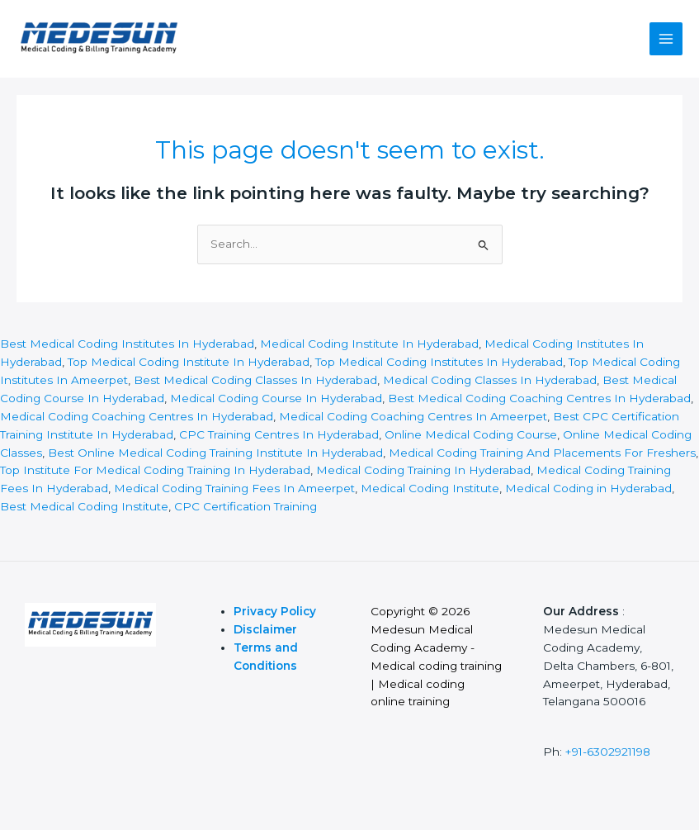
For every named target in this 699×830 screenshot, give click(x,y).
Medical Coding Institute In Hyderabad (369, 343)
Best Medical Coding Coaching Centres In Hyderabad (539, 398)
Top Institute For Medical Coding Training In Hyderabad (155, 470)
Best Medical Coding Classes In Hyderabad (255, 380)
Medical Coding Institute (430, 488)
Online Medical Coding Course (471, 434)
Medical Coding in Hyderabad (588, 488)
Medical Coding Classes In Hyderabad (490, 380)
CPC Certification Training (245, 506)
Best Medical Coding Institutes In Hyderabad (127, 343)
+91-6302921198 (607, 751)
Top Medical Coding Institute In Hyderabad (188, 361)
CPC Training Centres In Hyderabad (279, 434)
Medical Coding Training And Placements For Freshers (542, 452)
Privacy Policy (276, 611)
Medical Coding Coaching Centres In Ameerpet (413, 416)
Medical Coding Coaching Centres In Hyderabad (136, 416)
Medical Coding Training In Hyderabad (423, 470)
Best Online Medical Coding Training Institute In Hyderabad (215, 452)
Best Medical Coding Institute (84, 506)
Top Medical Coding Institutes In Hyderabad (439, 361)
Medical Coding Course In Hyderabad (276, 398)
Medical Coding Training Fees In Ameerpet (233, 488)
